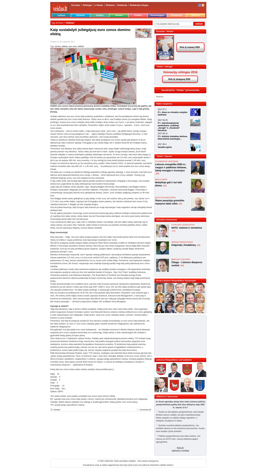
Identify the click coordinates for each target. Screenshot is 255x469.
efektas (65, 46)
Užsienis (80, 15)
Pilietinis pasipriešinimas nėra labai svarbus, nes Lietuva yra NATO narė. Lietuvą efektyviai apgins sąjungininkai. (178, 439)
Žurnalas (75, 5)
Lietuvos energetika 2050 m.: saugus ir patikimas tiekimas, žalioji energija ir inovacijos (171, 167)
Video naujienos (164, 104)
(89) (157, 173)
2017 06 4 (162, 144)
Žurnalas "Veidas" (165, 31)
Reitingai (87, 5)
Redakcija (122, 5)
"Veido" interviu (164, 156)
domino (58, 46)
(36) (182, 265)
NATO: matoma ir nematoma (186, 227)
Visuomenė (176, 15)
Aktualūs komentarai (166, 219)
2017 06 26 (163, 120)
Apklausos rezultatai (180, 451)
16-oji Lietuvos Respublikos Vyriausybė (176, 280)
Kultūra (138, 15)
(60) (180, 204)
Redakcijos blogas (139, 5)
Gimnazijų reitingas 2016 (180, 72)
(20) (198, 245)
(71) (173, 231)
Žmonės (196, 15)
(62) (165, 186)
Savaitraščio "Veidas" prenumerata (180, 90)
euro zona (73, 46)
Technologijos (157, 15)
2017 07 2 (162, 109)
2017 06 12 (163, 133)
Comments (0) (145, 410)
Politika (99, 15)
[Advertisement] (178, 335)
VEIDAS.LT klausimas (167, 396)
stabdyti (81, 46)
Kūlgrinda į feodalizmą (183, 245)
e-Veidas (98, 5)
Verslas (119, 15)
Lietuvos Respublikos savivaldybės (174, 360)
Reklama (110, 5)
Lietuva (61, 15)
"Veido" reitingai (164, 66)
